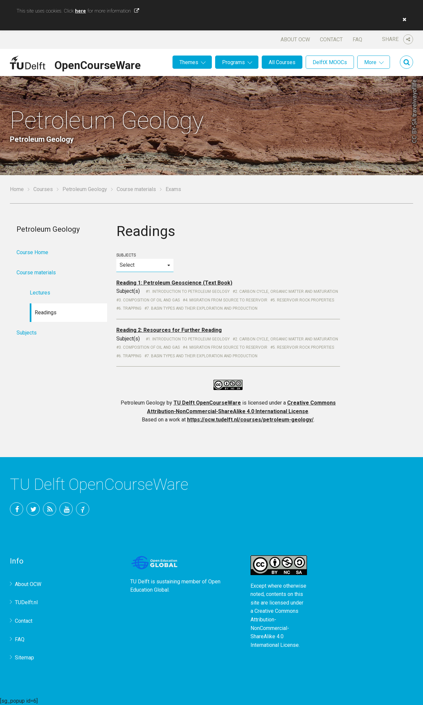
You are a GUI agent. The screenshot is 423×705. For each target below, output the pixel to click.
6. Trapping (130, 308)
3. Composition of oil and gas (149, 300)
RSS (49, 509)
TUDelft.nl (26, 602)
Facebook (16, 509)
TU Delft (82, 509)
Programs (233, 62)
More (370, 62)
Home (17, 189)
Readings (46, 312)
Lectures (40, 293)
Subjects (144, 262)
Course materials (136, 189)
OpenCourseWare (98, 64)
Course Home (32, 252)
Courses (43, 189)
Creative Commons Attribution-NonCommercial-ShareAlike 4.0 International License (274, 628)
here (80, 11)
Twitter (33, 509)
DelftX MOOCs (330, 62)
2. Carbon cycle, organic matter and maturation (286, 291)
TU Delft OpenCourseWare (207, 403)
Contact (331, 39)
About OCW (295, 39)
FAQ (357, 39)
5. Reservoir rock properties (303, 300)
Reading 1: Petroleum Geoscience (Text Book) (174, 283)
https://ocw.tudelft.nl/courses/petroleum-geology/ (250, 419)
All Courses (282, 62)
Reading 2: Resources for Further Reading (169, 330)
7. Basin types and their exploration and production (202, 308)
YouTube (66, 509)
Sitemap (24, 657)
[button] (402, 19)
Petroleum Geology (84, 189)
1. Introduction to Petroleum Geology (189, 291)
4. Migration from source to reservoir (226, 300)
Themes (188, 62)
